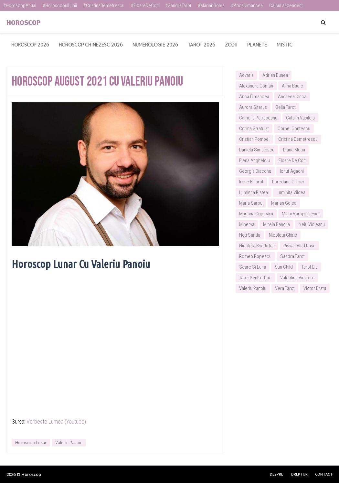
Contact (324, 474)
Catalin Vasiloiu (300, 118)
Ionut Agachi (292, 171)
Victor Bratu (314, 288)
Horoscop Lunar (31, 443)
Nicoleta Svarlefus (257, 246)
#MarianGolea (211, 5)
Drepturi (300, 474)
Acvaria (246, 75)
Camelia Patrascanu (258, 118)
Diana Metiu (294, 150)
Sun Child (284, 267)
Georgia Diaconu (255, 171)
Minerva (246, 224)
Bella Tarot (286, 107)
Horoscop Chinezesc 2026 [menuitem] (91, 45)
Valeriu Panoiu (68, 443)
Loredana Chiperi (288, 182)
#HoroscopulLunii (60, 5)
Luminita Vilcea (291, 192)
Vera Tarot (285, 288)
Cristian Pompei (254, 139)
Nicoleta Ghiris (283, 235)
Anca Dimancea (254, 96)
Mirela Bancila (276, 224)
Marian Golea (283, 203)
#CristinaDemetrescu (103, 5)
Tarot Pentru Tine (255, 278)
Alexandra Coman (256, 86)
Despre (276, 474)
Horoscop (23, 22)
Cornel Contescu (294, 128)
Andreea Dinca (292, 96)
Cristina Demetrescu (298, 139)
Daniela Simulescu (256, 150)
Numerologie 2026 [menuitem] (155, 45)
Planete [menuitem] (257, 45)
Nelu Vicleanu (312, 224)
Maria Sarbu (250, 203)
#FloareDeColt (145, 5)
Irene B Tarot (251, 182)
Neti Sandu (249, 235)
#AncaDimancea (247, 5)
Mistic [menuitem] (284, 45)
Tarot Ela (310, 267)
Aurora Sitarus (253, 107)
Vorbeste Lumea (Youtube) (56, 421)
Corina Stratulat (254, 128)
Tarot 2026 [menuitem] (201, 45)
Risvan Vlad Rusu (299, 246)
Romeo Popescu (255, 256)
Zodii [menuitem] (231, 45)
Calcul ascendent (286, 5)
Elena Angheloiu (254, 160)
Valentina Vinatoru (297, 278)
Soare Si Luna (252, 267)
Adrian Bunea (275, 75)
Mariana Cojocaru (256, 214)
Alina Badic (292, 86)
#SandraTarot (178, 5)
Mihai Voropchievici (301, 214)
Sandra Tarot (292, 256)
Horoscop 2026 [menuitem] (30, 45)
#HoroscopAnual (19, 5)
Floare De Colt (292, 160)
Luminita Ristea (253, 192)
